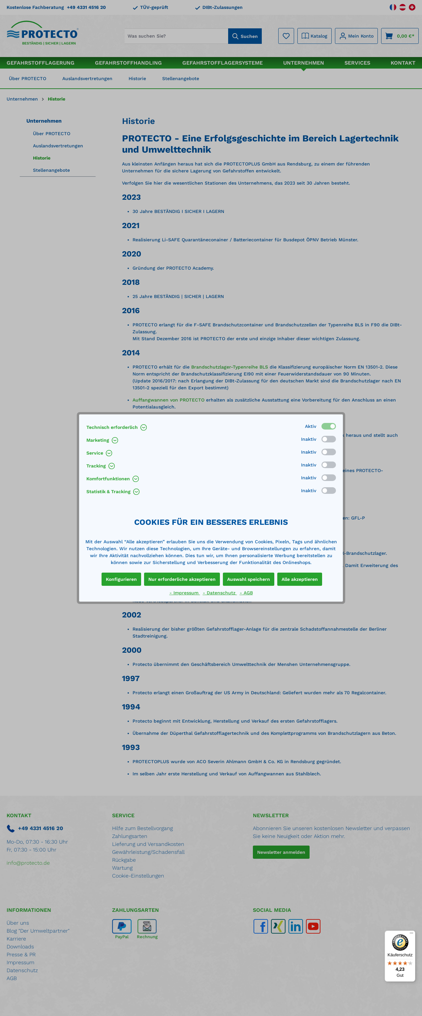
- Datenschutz (220, 592)
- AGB (246, 592)
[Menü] (411, 935)
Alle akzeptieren (300, 579)
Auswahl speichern (248, 579)
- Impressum (184, 592)
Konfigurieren (121, 579)
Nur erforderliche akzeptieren (182, 579)
